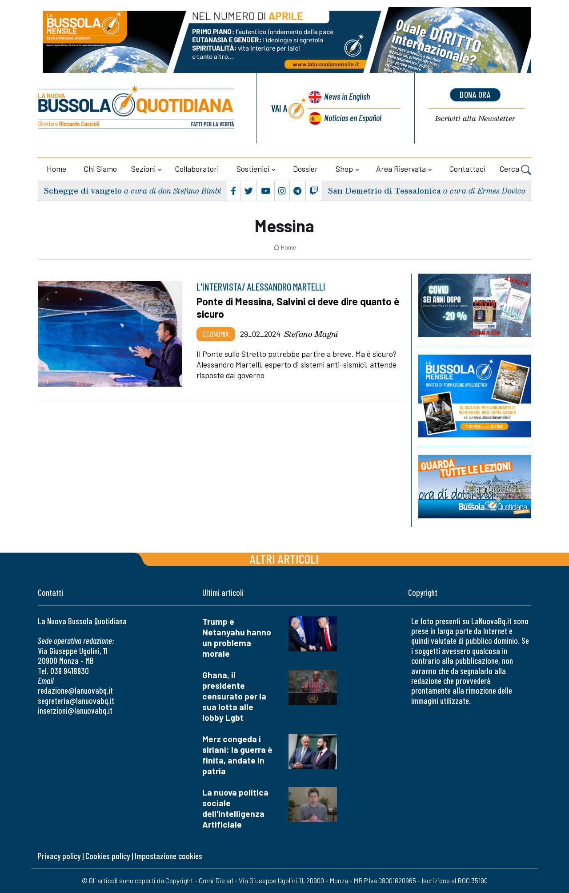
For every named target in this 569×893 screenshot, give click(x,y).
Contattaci (467, 169)
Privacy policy (59, 856)
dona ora (475, 94)
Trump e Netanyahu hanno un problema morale (236, 637)
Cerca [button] (515, 170)
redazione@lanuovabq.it (75, 690)
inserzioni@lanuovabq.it (75, 710)
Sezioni (143, 169)
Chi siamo (100, 169)
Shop (344, 169)
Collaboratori (197, 169)
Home (56, 169)
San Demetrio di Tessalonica (384, 190)
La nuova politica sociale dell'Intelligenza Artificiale (235, 808)
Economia (215, 334)
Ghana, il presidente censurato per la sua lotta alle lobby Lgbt (234, 696)
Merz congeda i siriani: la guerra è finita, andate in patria (237, 755)
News (346, 96)
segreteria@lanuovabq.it (76, 700)
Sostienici (252, 169)
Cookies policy (107, 856)
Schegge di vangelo (82, 190)
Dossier (305, 169)
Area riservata (401, 169)
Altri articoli (284, 558)
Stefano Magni (311, 333)
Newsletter (475, 118)
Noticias (352, 117)
